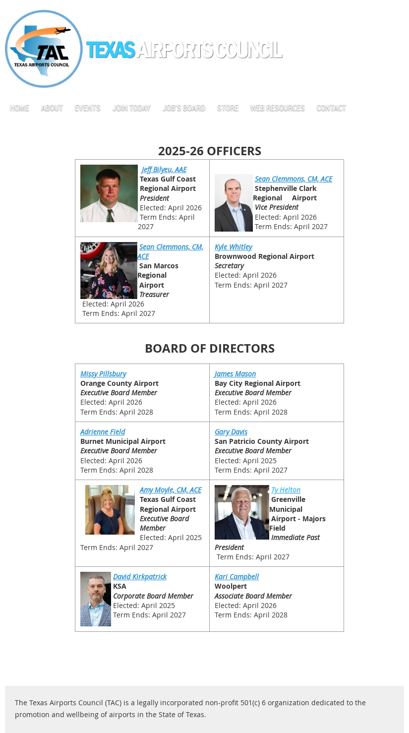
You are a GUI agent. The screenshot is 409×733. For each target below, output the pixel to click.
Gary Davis (231, 431)
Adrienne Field (102, 431)
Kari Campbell (237, 576)
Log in (394, 14)
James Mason (235, 373)
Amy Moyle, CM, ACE (170, 489)
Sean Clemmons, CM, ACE (293, 178)
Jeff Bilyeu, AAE (164, 169)
